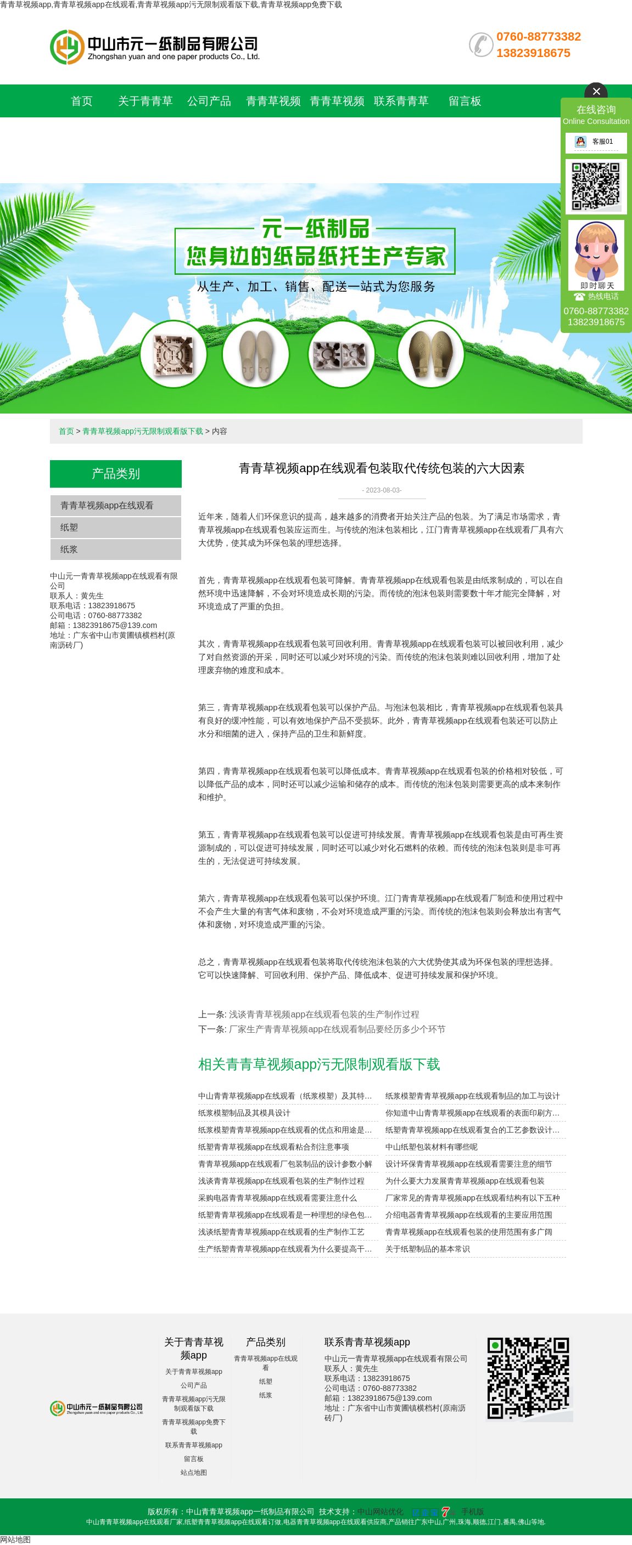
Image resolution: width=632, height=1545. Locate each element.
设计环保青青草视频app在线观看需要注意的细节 (468, 1163)
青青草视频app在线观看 (107, 505)
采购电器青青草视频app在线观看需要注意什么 (277, 1197)
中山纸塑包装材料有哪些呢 (431, 1146)
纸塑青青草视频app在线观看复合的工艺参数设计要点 (475, 1129)
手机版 (472, 1511)
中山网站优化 (380, 1511)
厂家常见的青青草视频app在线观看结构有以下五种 (472, 1197)
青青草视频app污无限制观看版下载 (273, 134)
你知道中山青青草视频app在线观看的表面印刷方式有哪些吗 (475, 1112)
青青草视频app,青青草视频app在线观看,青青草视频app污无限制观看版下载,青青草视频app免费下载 (171, 4)
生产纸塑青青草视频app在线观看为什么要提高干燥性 (288, 1248)
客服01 (593, 141)
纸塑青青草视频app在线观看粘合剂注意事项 (273, 1146)
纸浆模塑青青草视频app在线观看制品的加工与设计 (472, 1095)
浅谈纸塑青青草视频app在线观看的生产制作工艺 (281, 1231)
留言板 (465, 101)
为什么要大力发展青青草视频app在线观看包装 (464, 1180)
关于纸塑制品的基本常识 (427, 1248)
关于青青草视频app (193, 1372)
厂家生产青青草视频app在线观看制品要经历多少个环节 (337, 1029)
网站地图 (15, 1539)
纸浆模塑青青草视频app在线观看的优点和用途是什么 (288, 1129)
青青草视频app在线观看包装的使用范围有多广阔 (468, 1231)
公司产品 (209, 101)
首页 (82, 101)
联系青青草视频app (193, 1445)
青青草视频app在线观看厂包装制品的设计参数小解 (285, 1163)
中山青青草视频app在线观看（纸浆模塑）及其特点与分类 (288, 1095)
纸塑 (69, 527)
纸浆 (69, 549)
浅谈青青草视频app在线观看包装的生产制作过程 (324, 1014)
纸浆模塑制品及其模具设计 (244, 1112)
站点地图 (194, 1472)
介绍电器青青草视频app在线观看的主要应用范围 (468, 1214)
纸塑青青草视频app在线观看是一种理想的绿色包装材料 (288, 1214)
